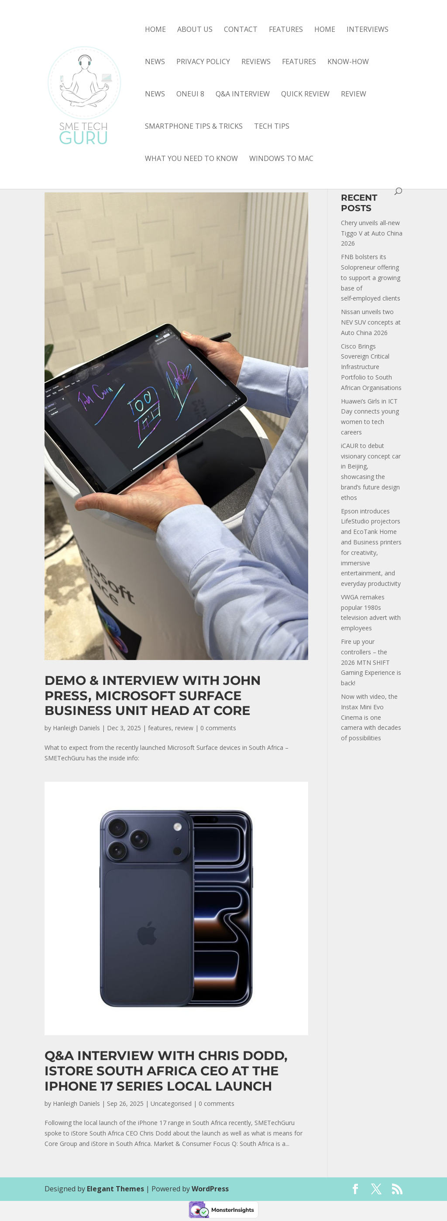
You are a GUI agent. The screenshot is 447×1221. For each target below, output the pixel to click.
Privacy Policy (203, 62)
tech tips (271, 127)
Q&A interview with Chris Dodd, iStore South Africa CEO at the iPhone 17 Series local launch (166, 1071)
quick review (305, 95)
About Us (195, 30)
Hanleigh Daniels (76, 728)
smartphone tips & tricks (194, 127)
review (353, 95)
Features (286, 30)
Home (155, 30)
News (155, 62)
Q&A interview (243, 95)
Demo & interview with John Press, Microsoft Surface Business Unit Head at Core (153, 695)
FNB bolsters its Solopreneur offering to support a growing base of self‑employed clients (371, 277)
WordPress (210, 1189)
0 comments (218, 728)
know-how (348, 62)
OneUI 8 (190, 95)
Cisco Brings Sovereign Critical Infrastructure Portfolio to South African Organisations (371, 367)
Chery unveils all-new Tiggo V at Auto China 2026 (371, 233)
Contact (241, 30)
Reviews (256, 62)
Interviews (368, 30)
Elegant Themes (115, 1189)
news (155, 95)
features (299, 62)
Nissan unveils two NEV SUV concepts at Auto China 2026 (371, 322)
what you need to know (191, 159)
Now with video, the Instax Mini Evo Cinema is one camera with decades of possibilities (371, 717)
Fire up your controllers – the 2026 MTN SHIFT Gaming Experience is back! (371, 662)
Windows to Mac (281, 159)
